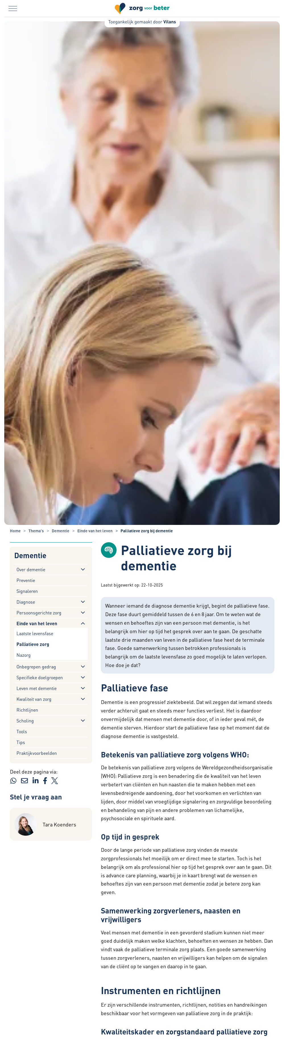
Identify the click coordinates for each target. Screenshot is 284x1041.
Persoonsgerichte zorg (38, 613)
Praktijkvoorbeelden (36, 753)
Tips (20, 742)
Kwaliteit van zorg (33, 699)
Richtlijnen (27, 710)
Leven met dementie (36, 688)
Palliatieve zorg (32, 644)
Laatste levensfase (34, 633)
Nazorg (23, 655)
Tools (21, 731)
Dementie (30, 555)
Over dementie (30, 569)
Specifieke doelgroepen (39, 677)
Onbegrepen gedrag (36, 667)
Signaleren (27, 591)
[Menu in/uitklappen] (12, 8)
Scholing (25, 721)
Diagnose (25, 602)
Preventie (25, 580)
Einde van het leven (36, 623)
